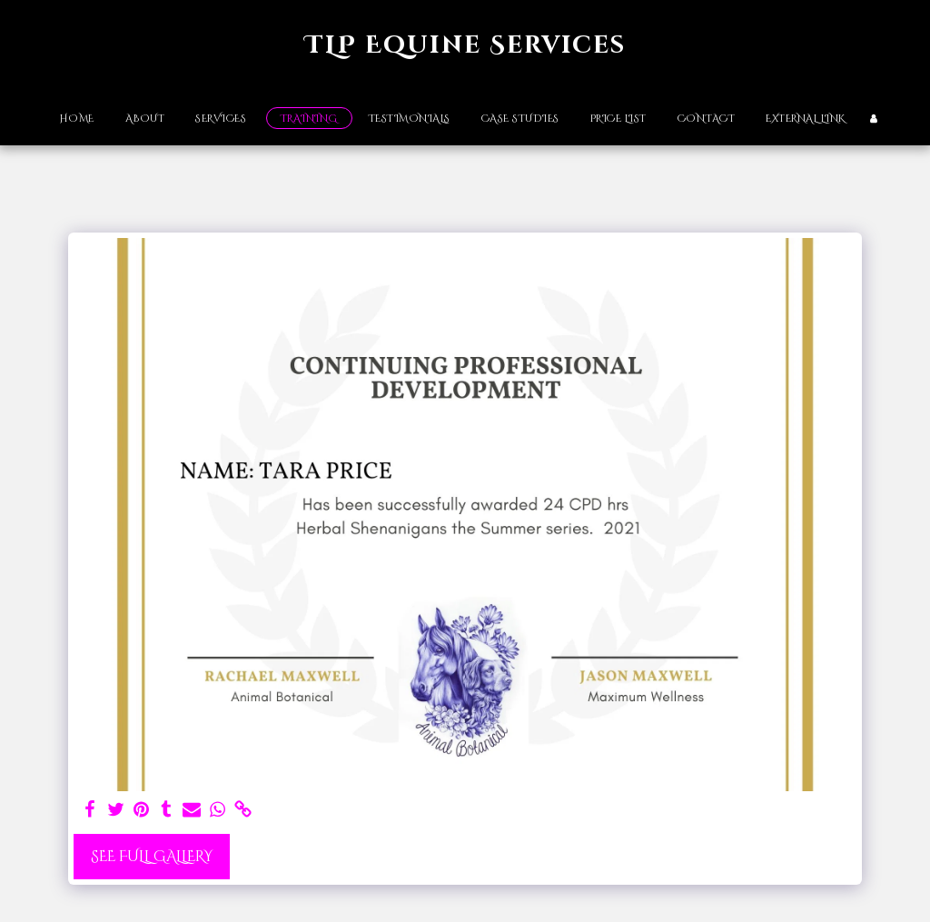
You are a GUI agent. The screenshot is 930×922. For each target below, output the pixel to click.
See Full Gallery (152, 857)
